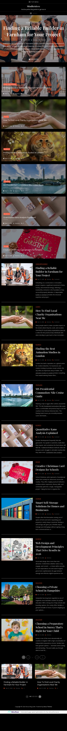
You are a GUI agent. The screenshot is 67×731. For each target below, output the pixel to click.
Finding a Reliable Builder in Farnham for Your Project (26, 87)
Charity (6, 117)
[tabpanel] (33, 38)
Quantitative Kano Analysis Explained (19, 217)
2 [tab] (31, 713)
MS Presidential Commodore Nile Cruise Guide (23, 185)
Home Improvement (33, 22)
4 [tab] (34, 59)
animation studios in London (47, 377)
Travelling (7, 181)
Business (7, 149)
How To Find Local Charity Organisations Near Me (25, 120)
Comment (43, 40)
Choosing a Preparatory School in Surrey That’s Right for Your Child (49, 644)
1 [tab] (29, 59)
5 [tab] (36, 713)
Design (6, 246)
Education (39, 599)
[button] (33, 13)
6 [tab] (37, 59)
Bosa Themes (48, 724)
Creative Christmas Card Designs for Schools (22, 250)
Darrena (35, 40)
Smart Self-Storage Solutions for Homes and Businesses (50, 518)
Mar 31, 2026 (26, 40)
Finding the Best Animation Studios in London (23, 152)
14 (37, 674)
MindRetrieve (33, 6)
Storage (38, 510)
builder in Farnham (47, 49)
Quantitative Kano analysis (44, 461)
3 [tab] (32, 59)
